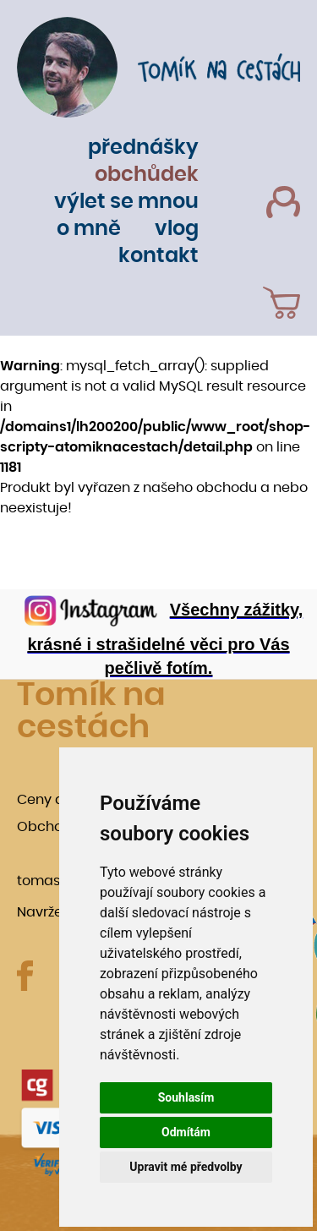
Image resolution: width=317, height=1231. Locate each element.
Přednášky (143, 148)
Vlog (177, 229)
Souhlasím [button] (186, 1097)
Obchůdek (147, 175)
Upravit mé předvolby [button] (185, 1167)
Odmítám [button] (185, 1132)
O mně (89, 229)
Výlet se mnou (126, 202)
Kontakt (158, 256)
